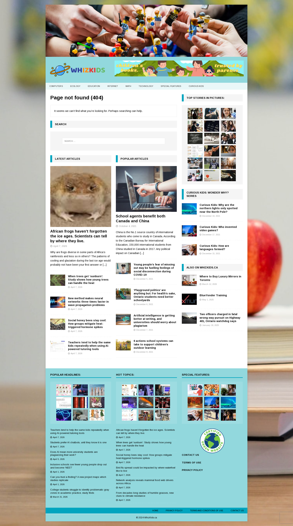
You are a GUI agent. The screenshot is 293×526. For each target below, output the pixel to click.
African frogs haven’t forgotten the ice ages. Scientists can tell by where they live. (78, 236)
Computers (56, 86)
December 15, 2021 (211, 253)
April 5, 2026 (58, 459)
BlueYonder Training (213, 295)
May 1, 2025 (208, 299)
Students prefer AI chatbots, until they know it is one (78, 442)
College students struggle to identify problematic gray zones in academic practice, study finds (79, 491)
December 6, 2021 (144, 304)
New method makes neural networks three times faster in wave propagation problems (88, 302)
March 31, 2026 (60, 497)
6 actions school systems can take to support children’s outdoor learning (153, 344)
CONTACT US (190, 455)
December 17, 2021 (211, 234)
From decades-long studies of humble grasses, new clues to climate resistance (145, 494)
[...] (105, 264)
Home (155, 510)
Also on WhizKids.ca (202, 267)
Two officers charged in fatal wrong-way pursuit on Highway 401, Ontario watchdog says (220, 317)
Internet (112, 86)
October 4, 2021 (127, 226)
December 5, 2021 (144, 279)
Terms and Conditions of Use (206, 510)
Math (128, 86)
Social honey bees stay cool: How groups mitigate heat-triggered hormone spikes (87, 324)
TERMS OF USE (191, 462)
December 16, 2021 (211, 216)
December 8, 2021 (144, 352)
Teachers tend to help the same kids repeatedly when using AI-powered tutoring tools (89, 346)
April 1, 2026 (58, 472)
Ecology (75, 86)
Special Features (171, 86)
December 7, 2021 (144, 330)
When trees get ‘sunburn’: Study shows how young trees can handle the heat (88, 279)
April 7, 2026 (60, 246)
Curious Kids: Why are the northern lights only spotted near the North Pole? (219, 208)
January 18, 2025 (210, 325)
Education (94, 86)
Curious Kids (196, 86)
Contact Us (237, 510)
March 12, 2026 (209, 284)
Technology (146, 86)
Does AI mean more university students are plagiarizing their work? (74, 454)
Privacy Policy (174, 510)
